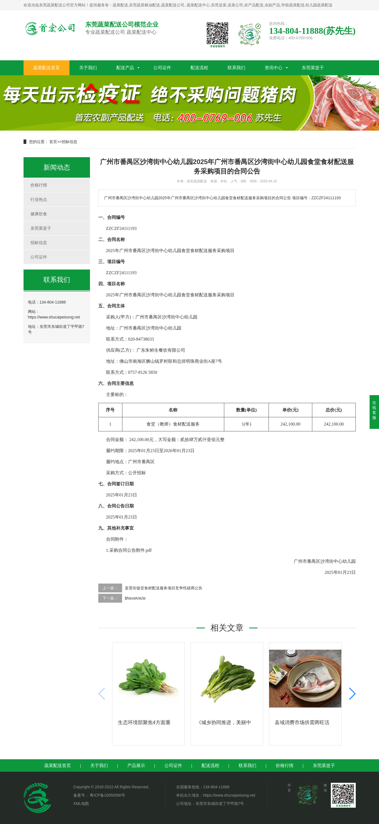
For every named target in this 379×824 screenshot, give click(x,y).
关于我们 (88, 67)
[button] (352, 694)
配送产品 (125, 67)
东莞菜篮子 (313, 67)
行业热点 (38, 199)
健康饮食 (38, 213)
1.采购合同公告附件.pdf (129, 550)
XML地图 (81, 803)
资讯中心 (273, 67)
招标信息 (69, 141)
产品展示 (136, 765)
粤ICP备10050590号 (107, 795)
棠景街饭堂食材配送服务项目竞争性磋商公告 (163, 588)
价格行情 (38, 185)
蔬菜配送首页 (46, 67)
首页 (53, 141)
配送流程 (199, 67)
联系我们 (236, 67)
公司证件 (162, 67)
